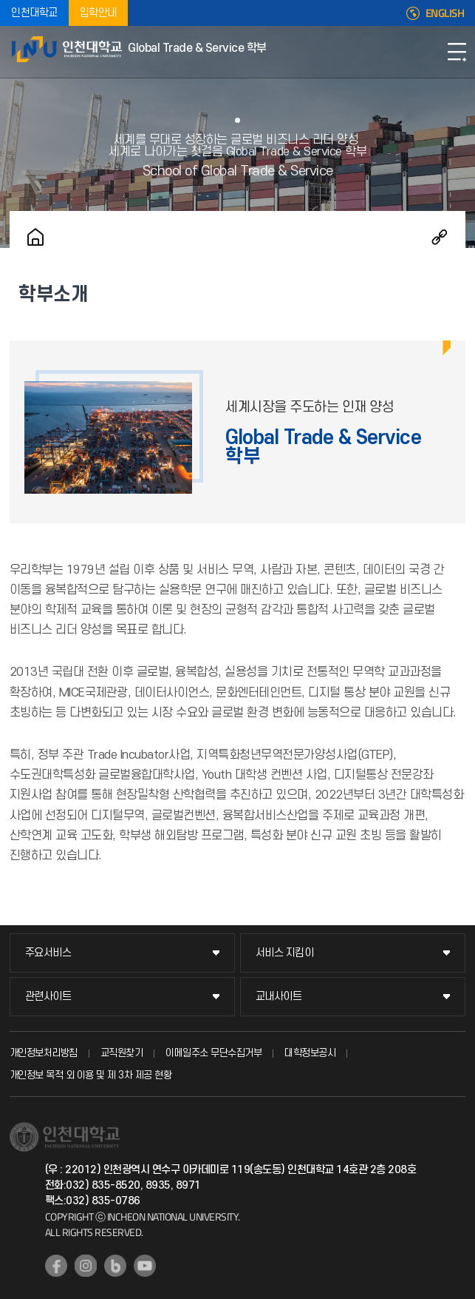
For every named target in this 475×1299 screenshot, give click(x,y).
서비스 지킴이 (285, 953)
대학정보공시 (309, 1052)
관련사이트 (48, 996)
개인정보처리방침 (44, 1052)
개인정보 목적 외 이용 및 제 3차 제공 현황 (91, 1075)
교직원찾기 (121, 1052)
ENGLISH (445, 13)
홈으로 (35, 237)
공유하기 (439, 236)
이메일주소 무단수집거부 (213, 1052)
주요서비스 (48, 953)
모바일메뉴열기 (456, 52)
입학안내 (98, 13)
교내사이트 (279, 996)
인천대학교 (34, 13)
